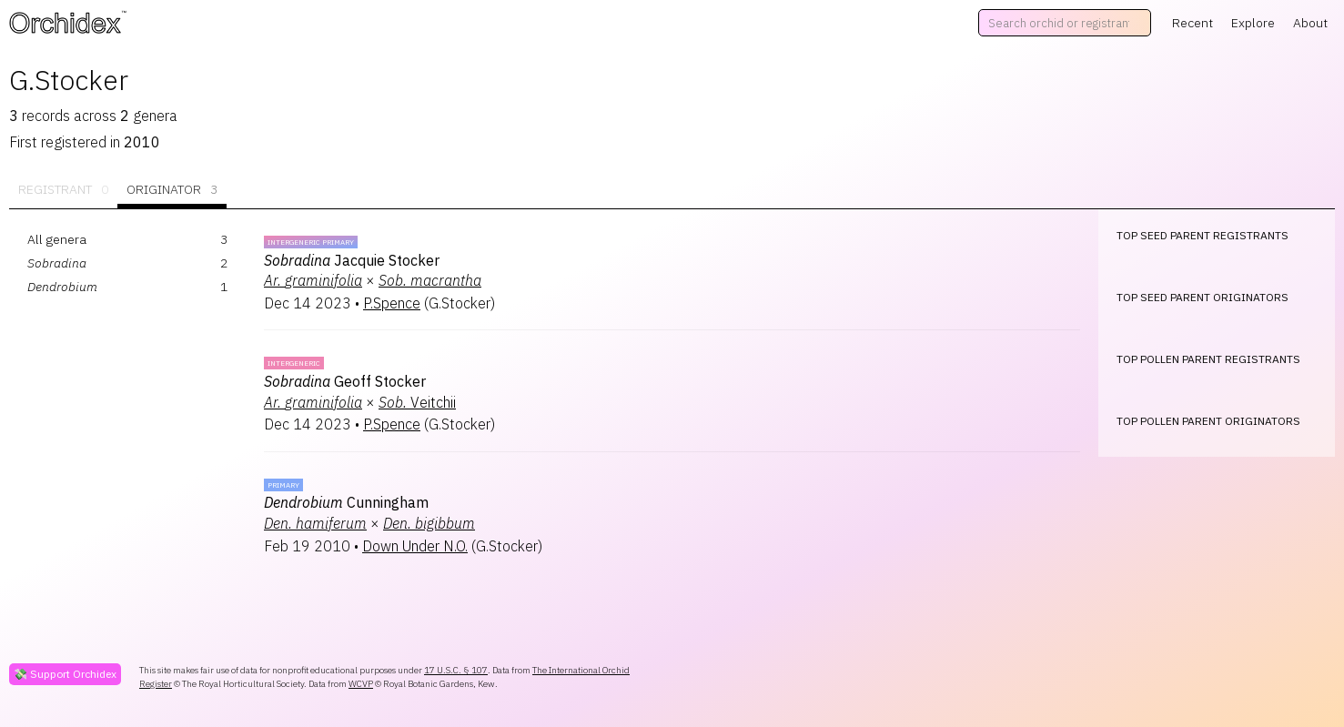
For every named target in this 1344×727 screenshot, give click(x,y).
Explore (1253, 23)
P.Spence (391, 303)
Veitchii (417, 402)
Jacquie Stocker (352, 260)
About (1310, 23)
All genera (56, 239)
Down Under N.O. (415, 546)
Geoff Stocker (345, 381)
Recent (1192, 23)
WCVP (361, 684)
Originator (171, 189)
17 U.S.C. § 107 (456, 670)
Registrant (63, 189)
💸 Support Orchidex (65, 674)
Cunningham (346, 502)
